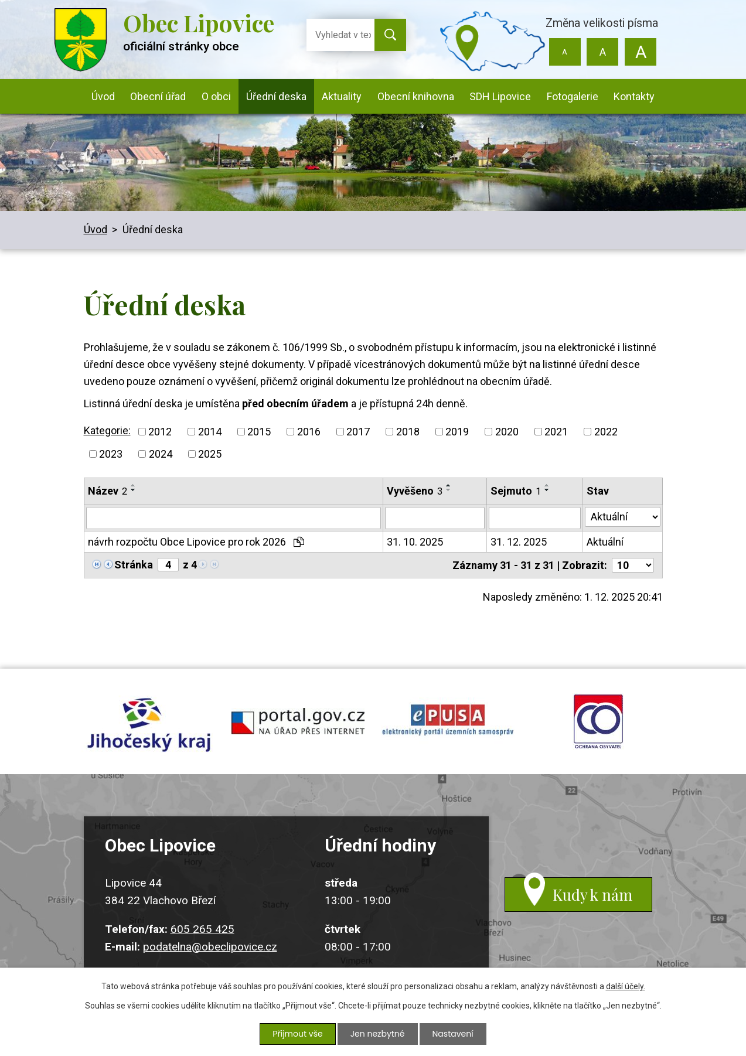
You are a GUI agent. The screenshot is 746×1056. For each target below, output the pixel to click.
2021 (556, 431)
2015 (259, 431)
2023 (110, 454)
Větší (641, 52)
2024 (160, 454)
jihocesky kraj (148, 721)
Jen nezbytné (377, 1034)
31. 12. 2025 (518, 542)
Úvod (103, 96)
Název (107, 491)
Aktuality (342, 96)
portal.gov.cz (298, 721)
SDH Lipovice (500, 96)
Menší (565, 52)
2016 (309, 431)
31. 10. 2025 (415, 542)
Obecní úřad (158, 96)
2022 (606, 431)
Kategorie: (107, 430)
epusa (448, 721)
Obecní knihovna (415, 96)
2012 (160, 431)
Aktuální (605, 542)
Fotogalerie (572, 96)
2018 (408, 431)
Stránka (133, 564)
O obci (216, 96)
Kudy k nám (592, 894)
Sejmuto (515, 491)
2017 (358, 431)
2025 (210, 454)
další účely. (625, 986)
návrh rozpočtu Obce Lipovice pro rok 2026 (196, 542)
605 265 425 (202, 929)
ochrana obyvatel (598, 721)
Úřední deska (276, 96)
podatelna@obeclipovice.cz (210, 946)
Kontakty (634, 96)
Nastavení (453, 1034)
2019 (457, 431)
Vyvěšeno (414, 491)
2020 (507, 431)
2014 (210, 431)
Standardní (603, 52)
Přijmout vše (297, 1034)
